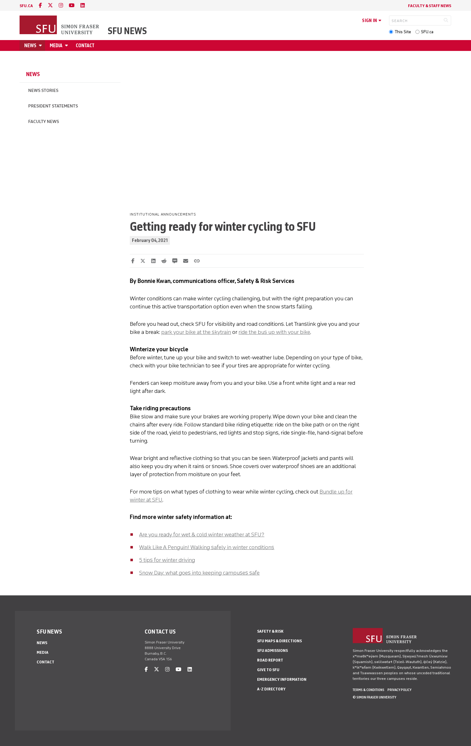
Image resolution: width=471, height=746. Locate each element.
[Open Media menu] (67, 45)
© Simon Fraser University (374, 697)
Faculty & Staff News (429, 5)
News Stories (43, 90)
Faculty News (43, 121)
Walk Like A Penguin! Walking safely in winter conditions (206, 547)
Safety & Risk (270, 631)
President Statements (53, 106)
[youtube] (72, 5)
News (30, 45)
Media (56, 45)
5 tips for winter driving (167, 560)
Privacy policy (399, 690)
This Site (403, 31)
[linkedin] (82, 5)
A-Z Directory (271, 689)
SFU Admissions (272, 650)
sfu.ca (26, 5)
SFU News (127, 31)
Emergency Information (281, 679)
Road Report (270, 660)
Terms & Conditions (368, 690)
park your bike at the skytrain (196, 332)
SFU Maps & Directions (279, 641)
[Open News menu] (41, 45)
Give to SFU (268, 669)
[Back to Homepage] (60, 25)
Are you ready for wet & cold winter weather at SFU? (201, 534)
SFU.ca (427, 31)
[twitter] (50, 5)
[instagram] (61, 5)
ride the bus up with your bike (274, 332)
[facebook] (40, 5)
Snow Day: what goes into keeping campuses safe (199, 572)
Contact (85, 45)
